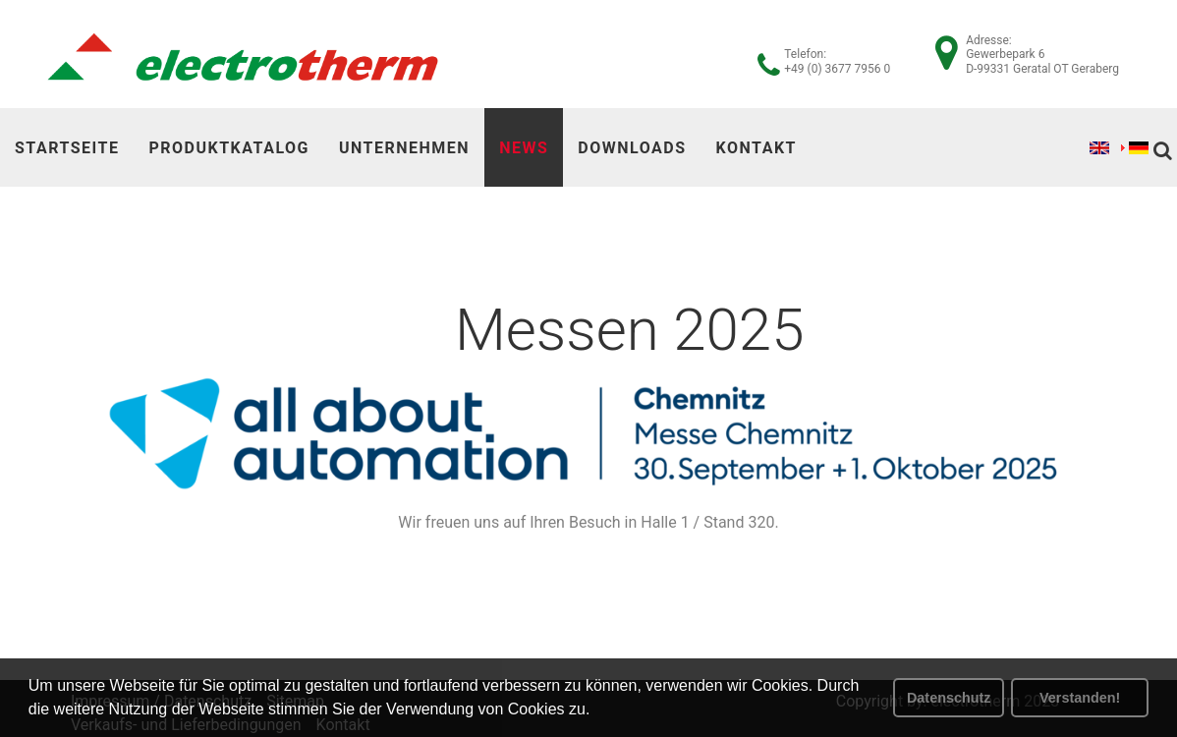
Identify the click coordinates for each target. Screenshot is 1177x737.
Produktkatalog (228, 148)
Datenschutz (949, 698)
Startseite (67, 148)
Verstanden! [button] (1079, 698)
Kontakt (756, 148)
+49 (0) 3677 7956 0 (837, 69)
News (523, 148)
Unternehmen (404, 148)
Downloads (632, 148)
